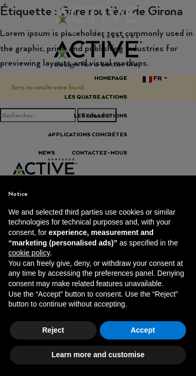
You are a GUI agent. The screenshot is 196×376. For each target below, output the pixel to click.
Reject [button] (53, 330)
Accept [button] (143, 330)
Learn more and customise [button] (97, 354)
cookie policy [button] (29, 253)
